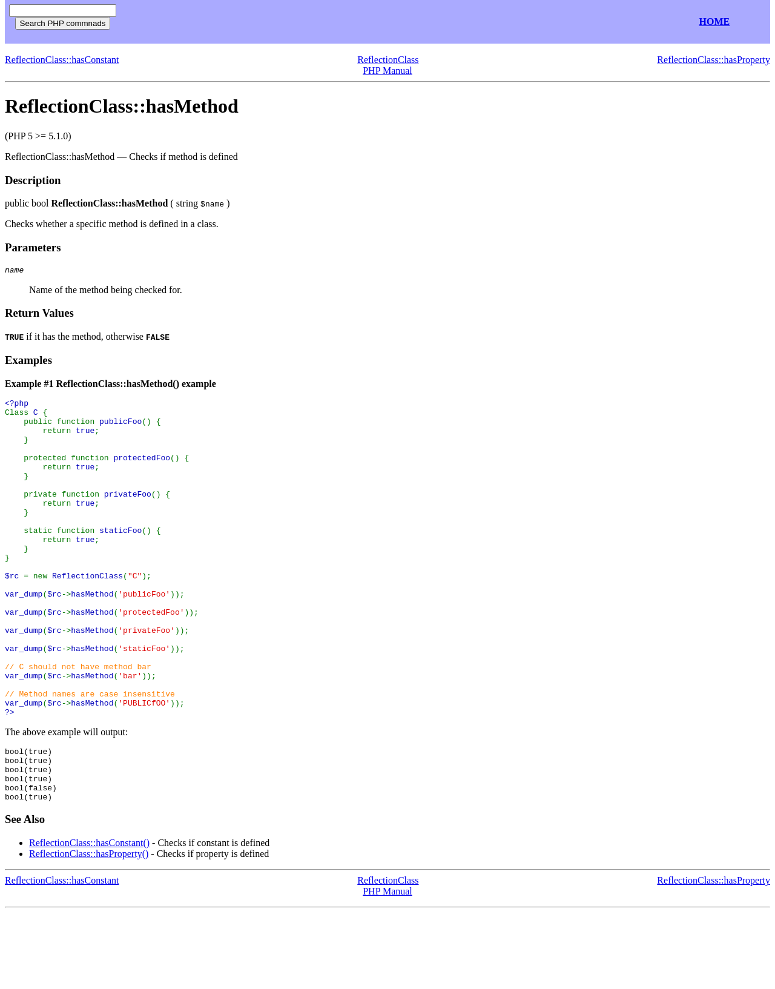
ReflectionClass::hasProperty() (88, 930)
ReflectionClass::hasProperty (713, 60)
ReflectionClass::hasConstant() (89, 919)
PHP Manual (387, 70)
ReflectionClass (387, 60)
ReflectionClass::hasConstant (62, 60)
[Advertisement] (265, 22)
